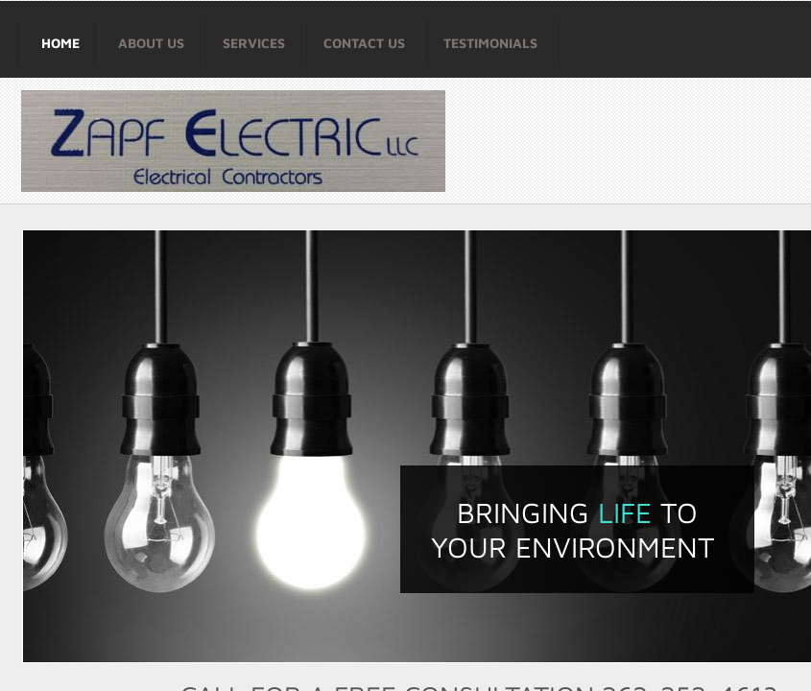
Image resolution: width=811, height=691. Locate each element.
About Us (151, 43)
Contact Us (364, 43)
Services (254, 43)
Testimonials (490, 43)
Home (60, 43)
